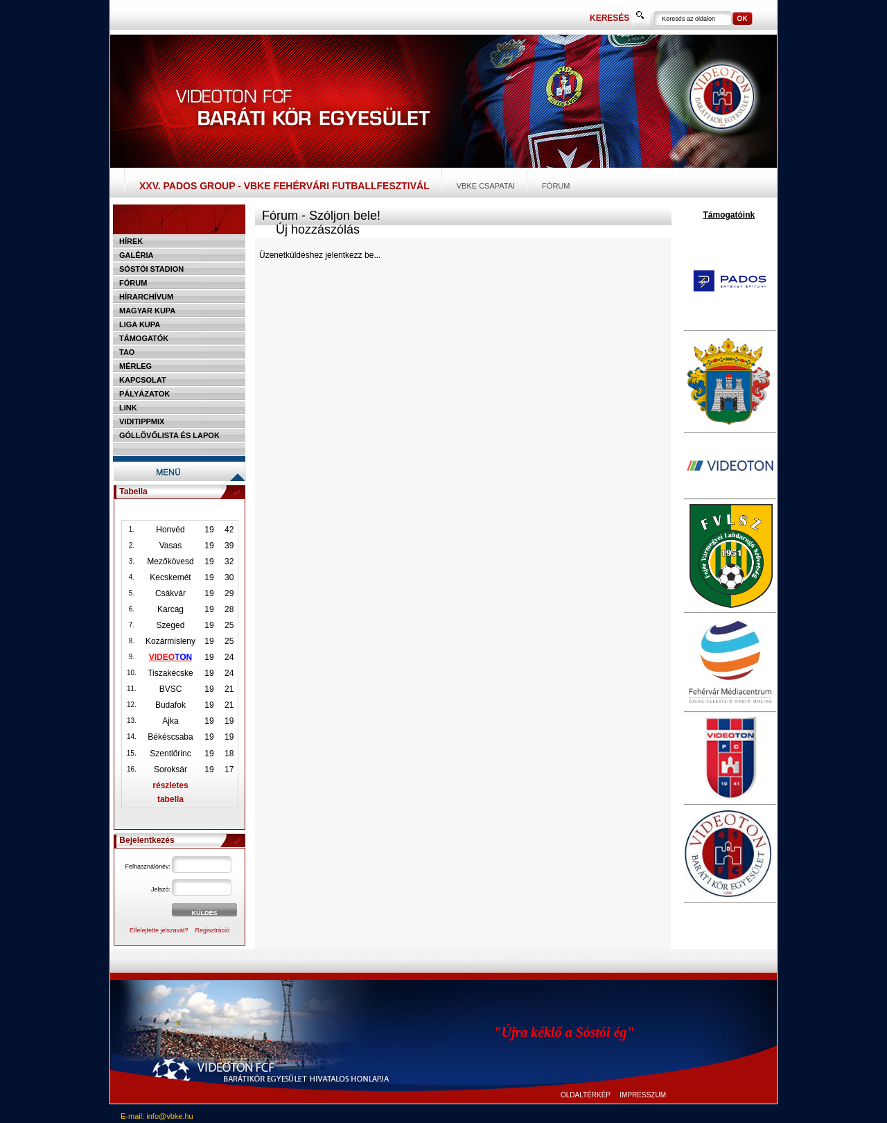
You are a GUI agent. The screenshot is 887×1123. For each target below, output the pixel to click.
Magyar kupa (147, 310)
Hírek (131, 241)
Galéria (136, 255)
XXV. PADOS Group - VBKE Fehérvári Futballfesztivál (284, 185)
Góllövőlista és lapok (169, 435)
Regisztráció (212, 930)
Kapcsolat (142, 380)
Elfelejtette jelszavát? (159, 930)
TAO (126, 352)
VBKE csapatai (486, 186)
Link (128, 407)
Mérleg (135, 366)
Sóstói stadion (151, 269)
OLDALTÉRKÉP (586, 1095)
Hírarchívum (146, 297)
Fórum (556, 186)
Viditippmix (141, 421)
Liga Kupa (139, 324)
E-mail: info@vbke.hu (157, 1116)
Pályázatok (144, 394)
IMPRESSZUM (643, 1095)
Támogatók (143, 338)
